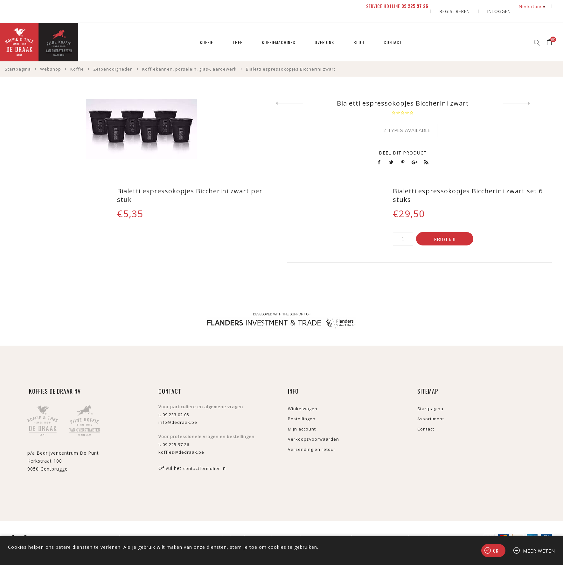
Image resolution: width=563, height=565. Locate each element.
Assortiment (430, 409)
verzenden (423, 527)
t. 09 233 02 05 (173, 405)
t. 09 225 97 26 (173, 435)
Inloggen (503, 6)
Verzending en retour (312, 439)
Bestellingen (302, 409)
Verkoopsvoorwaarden (313, 429)
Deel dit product (403, 143)
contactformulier (201, 458)
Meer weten (539, 551)
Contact (425, 419)
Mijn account (302, 419)
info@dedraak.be (177, 412)
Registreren (467, 6)
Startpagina (430, 399)
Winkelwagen (302, 399)
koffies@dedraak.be (181, 442)
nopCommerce (144, 527)
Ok (495, 550)
